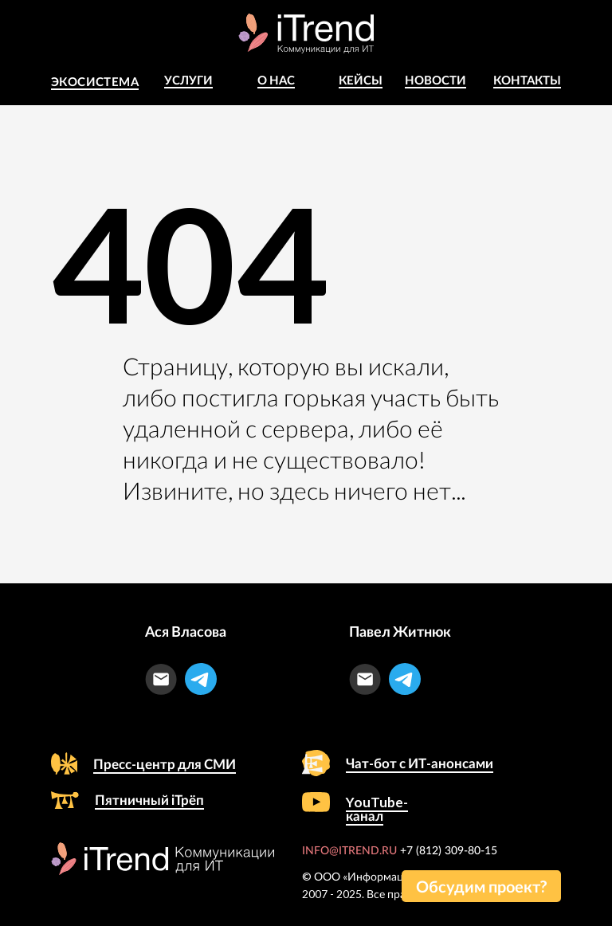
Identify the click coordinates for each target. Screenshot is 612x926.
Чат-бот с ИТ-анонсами (419, 763)
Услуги (188, 80)
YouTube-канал (377, 809)
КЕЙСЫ (360, 80)
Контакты (527, 80)
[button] (481, 886)
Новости (435, 80)
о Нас (276, 80)
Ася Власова (185, 631)
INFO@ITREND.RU (349, 851)
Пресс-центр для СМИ (164, 763)
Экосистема (95, 81)
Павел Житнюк (400, 631)
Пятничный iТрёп (149, 799)
